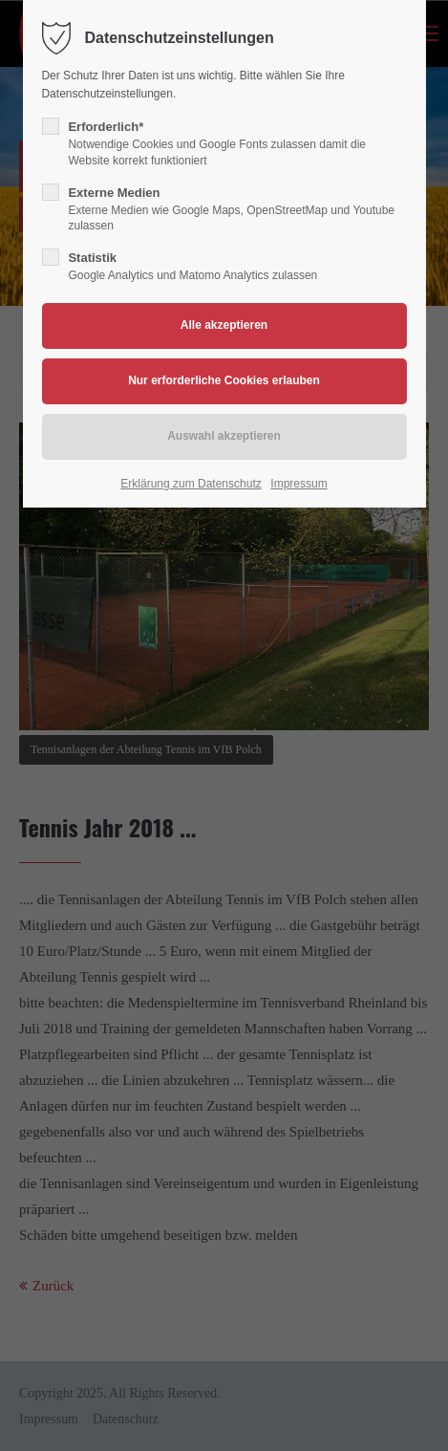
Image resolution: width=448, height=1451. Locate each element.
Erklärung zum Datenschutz (190, 483)
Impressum (298, 483)
